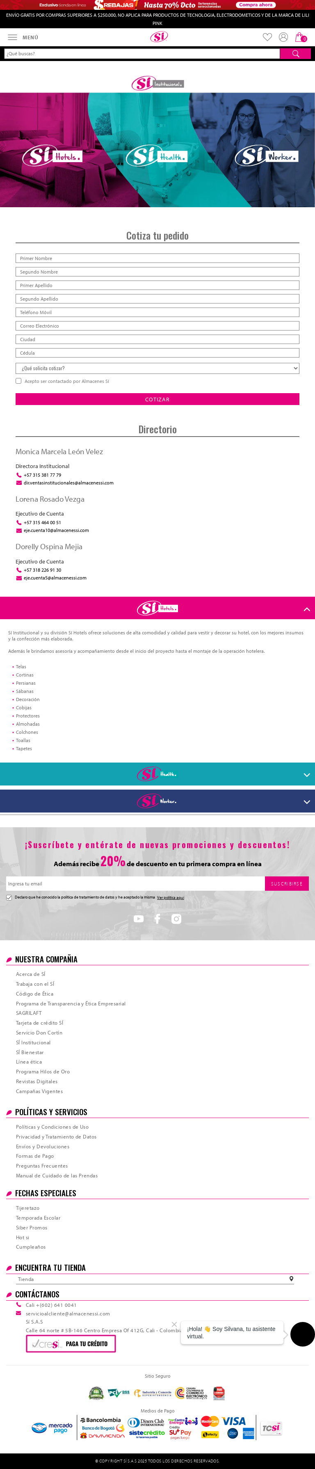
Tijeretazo (28, 1207)
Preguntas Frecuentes (42, 1165)
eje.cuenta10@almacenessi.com (56, 530)
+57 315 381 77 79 (42, 475)
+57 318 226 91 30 (42, 570)
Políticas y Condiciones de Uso (52, 1126)
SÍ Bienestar (30, 1052)
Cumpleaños (31, 1246)
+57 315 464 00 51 (42, 522)
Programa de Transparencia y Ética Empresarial (71, 1003)
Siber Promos (32, 1227)
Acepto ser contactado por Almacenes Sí (66, 381)
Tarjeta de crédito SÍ (39, 1022)
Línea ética (29, 1061)
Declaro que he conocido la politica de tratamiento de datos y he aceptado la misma (95, 898)
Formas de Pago (35, 1155)
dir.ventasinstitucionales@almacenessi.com (69, 483)
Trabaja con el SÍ (35, 983)
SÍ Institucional (33, 1042)
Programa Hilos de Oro (43, 1071)
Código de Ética (34, 993)
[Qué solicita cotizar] (157, 368)
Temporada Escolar (38, 1217)
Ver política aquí (170, 897)
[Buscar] (295, 53)
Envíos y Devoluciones (42, 1146)
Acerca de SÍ (31, 974)
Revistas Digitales (37, 1081)
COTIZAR (157, 399)
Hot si (23, 1237)
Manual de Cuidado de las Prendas (57, 1175)
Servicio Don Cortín (39, 1032)
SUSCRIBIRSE (287, 883)
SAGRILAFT (28, 1013)
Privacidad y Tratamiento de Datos (56, 1136)
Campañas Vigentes (39, 1091)
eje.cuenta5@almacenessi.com (55, 578)
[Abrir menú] (22, 37)
